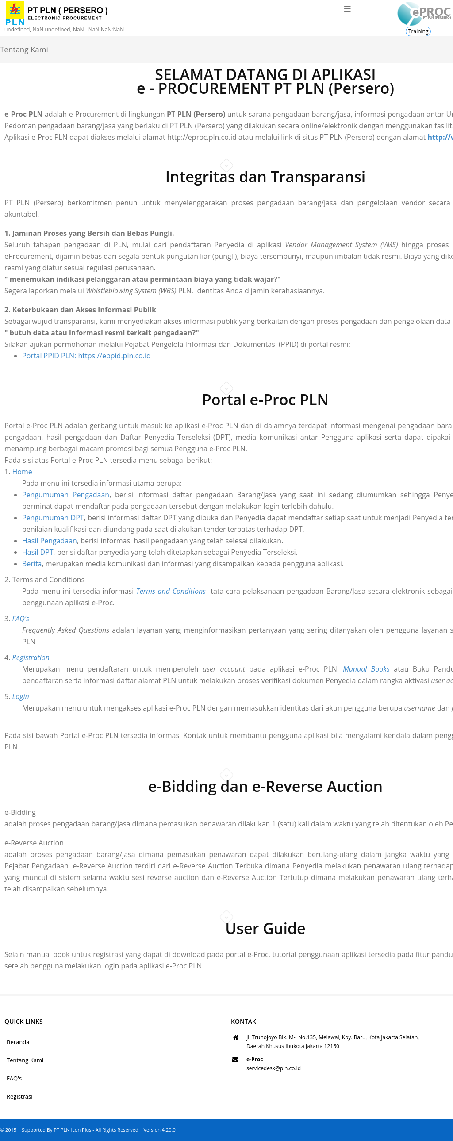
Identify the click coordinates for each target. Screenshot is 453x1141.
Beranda (18, 1042)
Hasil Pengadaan (28, 541)
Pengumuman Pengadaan (44, 494)
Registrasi (20, 1096)
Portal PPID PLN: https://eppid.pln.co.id (86, 356)
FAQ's (14, 1078)
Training (418, 31)
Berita (11, 564)
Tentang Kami (25, 1060)
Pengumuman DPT (32, 517)
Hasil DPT (17, 552)
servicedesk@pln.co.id (273, 1068)
